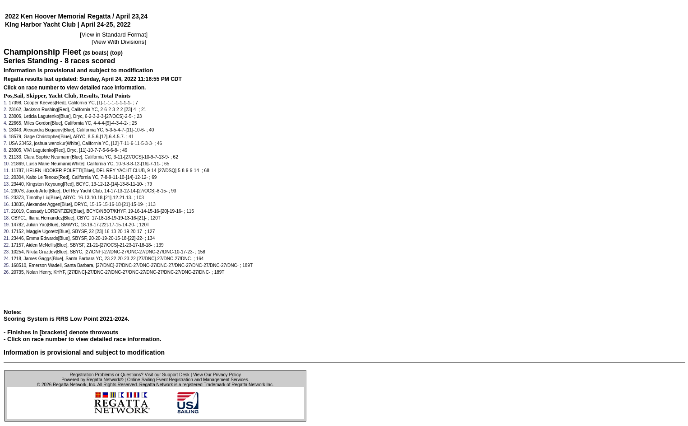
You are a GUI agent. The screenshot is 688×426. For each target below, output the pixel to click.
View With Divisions (118, 41)
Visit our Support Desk (167, 374)
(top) (116, 53)
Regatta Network (69, 384)
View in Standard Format (114, 34)
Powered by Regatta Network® (92, 379)
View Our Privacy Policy (217, 374)
